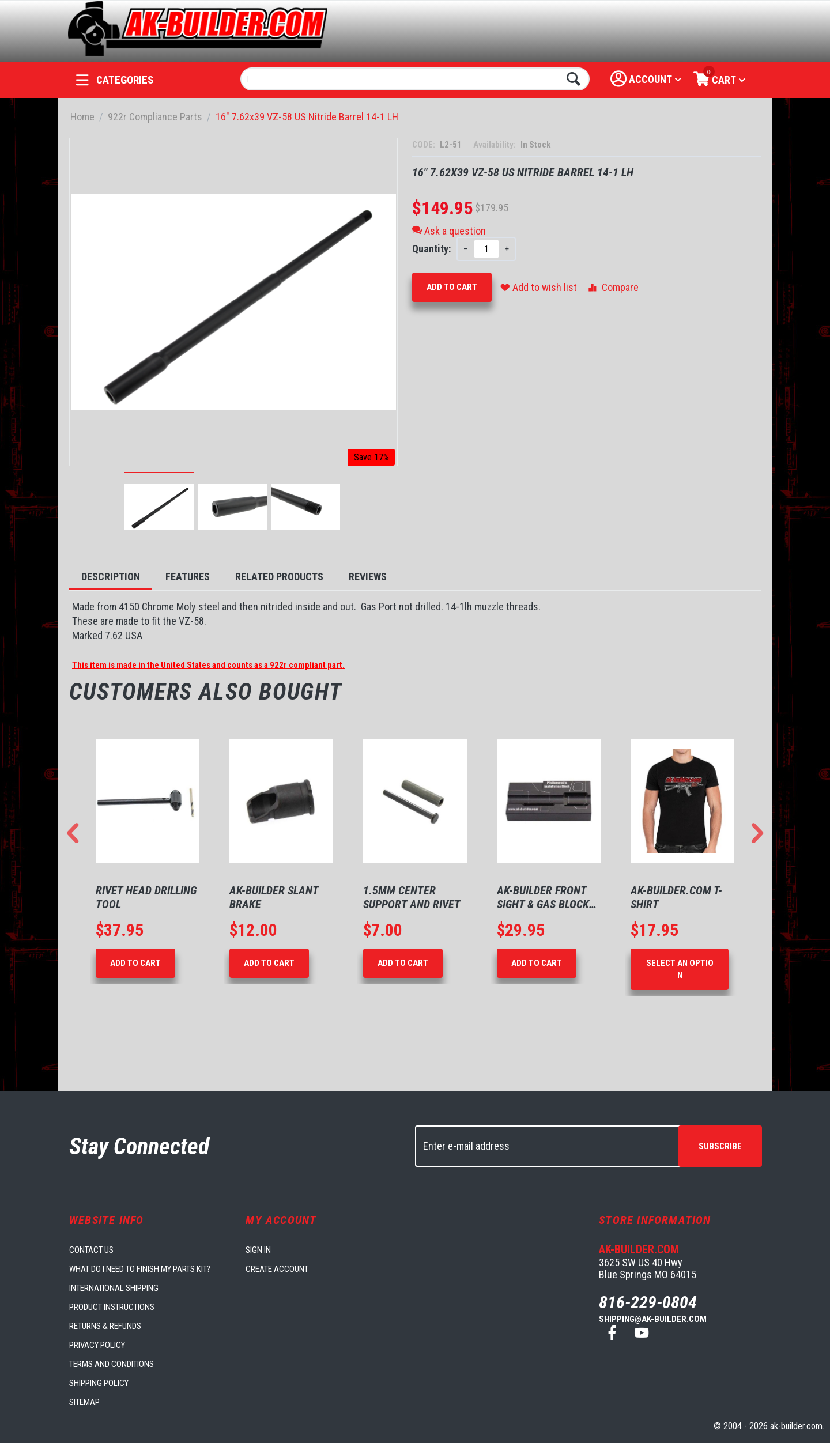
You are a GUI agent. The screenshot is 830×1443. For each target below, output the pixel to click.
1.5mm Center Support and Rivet (412, 897)
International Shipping (114, 1288)
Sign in (258, 1250)
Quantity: (431, 249)
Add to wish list (538, 287)
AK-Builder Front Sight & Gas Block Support (543, 897)
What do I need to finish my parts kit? (139, 1269)
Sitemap (84, 1402)
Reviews (368, 577)
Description (110, 577)
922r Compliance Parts (155, 117)
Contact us (91, 1250)
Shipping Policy (99, 1383)
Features (187, 577)
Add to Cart (452, 287)
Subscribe (720, 1146)
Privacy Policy (97, 1345)
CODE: (424, 144)
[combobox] (415, 78)
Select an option (680, 969)
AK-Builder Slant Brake (273, 897)
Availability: (495, 144)
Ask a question (449, 231)
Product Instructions (111, 1307)
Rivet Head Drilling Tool (146, 897)
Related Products (279, 577)
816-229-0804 (648, 1302)
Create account (277, 1269)
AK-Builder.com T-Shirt (676, 897)
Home (82, 117)
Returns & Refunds (105, 1326)
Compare (612, 287)
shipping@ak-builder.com (653, 1319)
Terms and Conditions (111, 1364)
